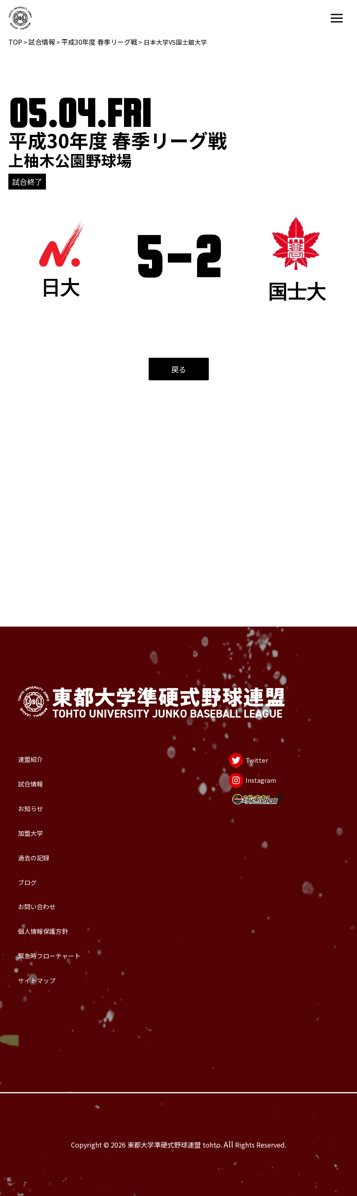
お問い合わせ (55, 858)
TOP (15, 42)
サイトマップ (55, 969)
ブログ (37, 821)
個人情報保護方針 (68, 895)
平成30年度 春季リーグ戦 (99, 42)
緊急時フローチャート (80, 932)
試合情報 (41, 42)
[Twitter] (231, 644)
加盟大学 (43, 748)
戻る (178, 369)
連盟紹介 (43, 637)
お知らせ (43, 710)
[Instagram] (240, 678)
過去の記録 (49, 784)
